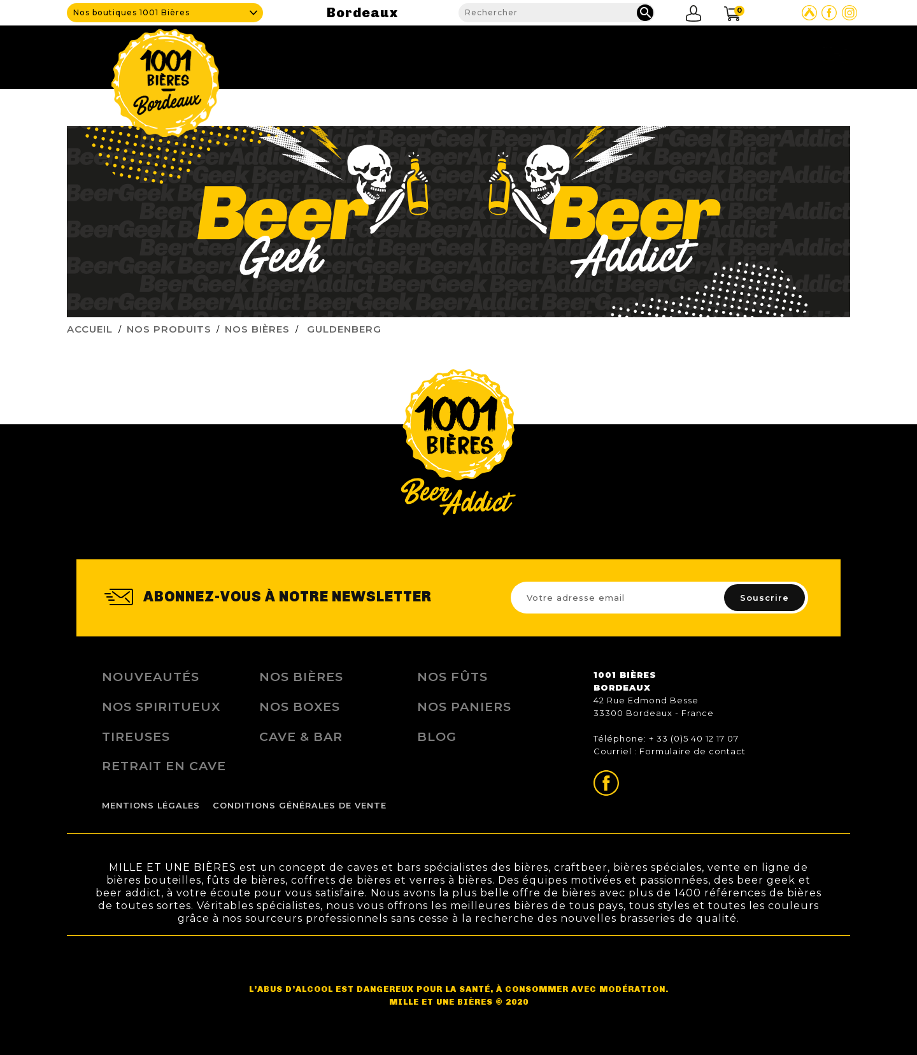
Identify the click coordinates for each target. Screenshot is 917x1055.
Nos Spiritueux (161, 706)
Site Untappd (809, 12)
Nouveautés (150, 676)
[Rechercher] (556, 12)
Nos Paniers (464, 706)
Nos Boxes (299, 706)
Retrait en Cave (164, 765)
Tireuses (136, 736)
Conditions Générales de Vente (300, 805)
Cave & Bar (482, 54)
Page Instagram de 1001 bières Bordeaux (849, 12)
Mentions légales (151, 805)
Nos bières (301, 676)
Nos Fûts (452, 676)
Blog (717, 54)
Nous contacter (800, 54)
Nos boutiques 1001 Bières (131, 12)
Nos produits (574, 54)
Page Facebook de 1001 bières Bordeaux (829, 12)
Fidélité (658, 54)
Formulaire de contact (692, 751)
